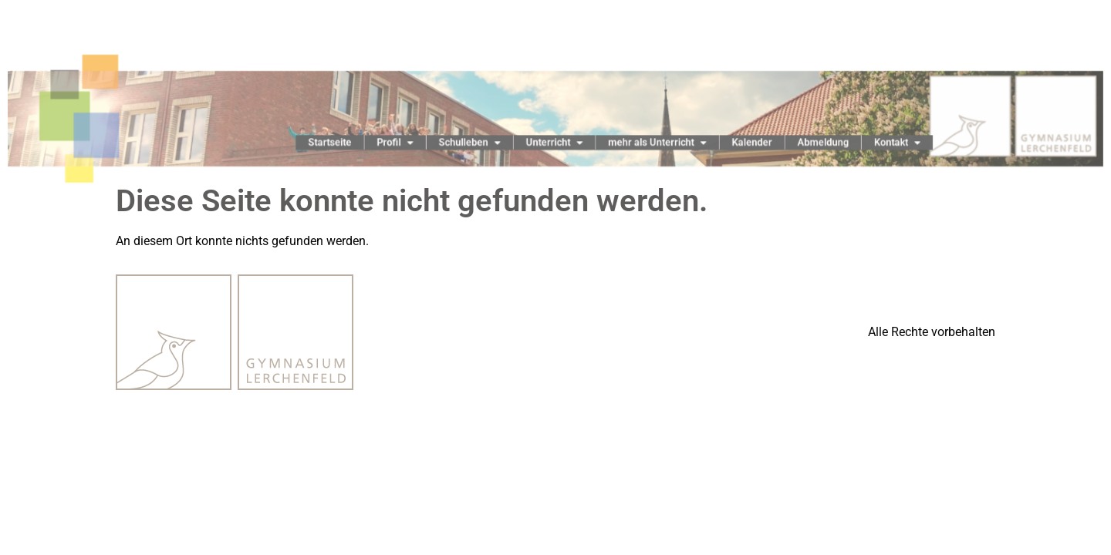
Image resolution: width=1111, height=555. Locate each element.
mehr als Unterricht (649, 142)
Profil (407, 142)
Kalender (737, 142)
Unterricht (554, 142)
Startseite (346, 142)
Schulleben (476, 142)
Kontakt (871, 142)
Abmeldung (803, 142)
